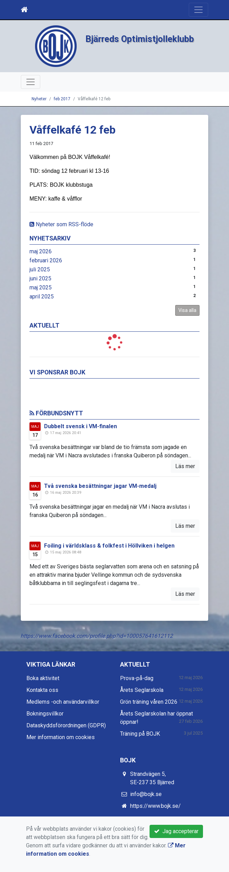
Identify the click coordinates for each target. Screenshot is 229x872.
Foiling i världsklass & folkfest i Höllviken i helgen (109, 545)
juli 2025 (39, 269)
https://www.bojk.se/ (155, 806)
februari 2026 (45, 260)
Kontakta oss (42, 690)
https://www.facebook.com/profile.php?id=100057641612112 (96, 636)
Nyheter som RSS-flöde (61, 224)
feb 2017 (62, 98)
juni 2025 (40, 278)
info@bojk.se (146, 794)
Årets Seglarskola (141, 690)
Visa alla (187, 310)
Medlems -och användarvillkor (62, 702)
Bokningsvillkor (44, 713)
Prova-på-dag (136, 678)
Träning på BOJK (140, 733)
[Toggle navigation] (198, 10)
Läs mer (185, 466)
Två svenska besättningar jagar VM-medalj (100, 486)
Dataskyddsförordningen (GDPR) (66, 725)
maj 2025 (40, 287)
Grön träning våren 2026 (148, 702)
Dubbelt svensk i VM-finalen (80, 426)
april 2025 (41, 296)
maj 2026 (40, 251)
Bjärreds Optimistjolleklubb (139, 39)
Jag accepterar (176, 831)
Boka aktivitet (42, 678)
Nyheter (39, 98)
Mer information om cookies (60, 737)
